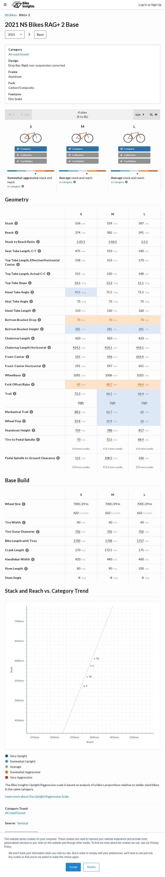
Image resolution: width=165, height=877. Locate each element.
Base (40, 34)
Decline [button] (91, 867)
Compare (24, 148)
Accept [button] (73, 867)
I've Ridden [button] (25, 161)
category (15, 186)
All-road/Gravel (18, 54)
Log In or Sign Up (150, 4)
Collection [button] (24, 155)
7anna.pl (22, 823)
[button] (11, 114)
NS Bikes (11, 15)
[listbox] (15, 34)
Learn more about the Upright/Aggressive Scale (37, 796)
